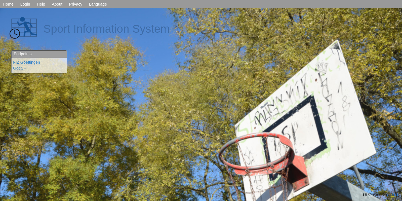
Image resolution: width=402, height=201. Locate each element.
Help (41, 4)
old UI (392, 195)
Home (8, 4)
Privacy (75, 4)
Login (25, 4)
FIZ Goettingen (26, 62)
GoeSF (19, 68)
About (57, 4)
